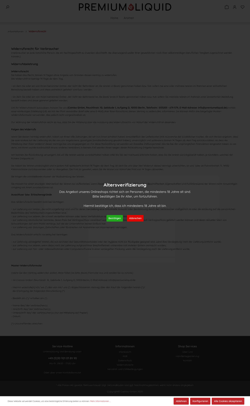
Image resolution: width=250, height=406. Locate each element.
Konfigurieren (200, 401)
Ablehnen (181, 401)
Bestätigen (114, 218)
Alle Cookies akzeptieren (228, 401)
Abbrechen (135, 218)
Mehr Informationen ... (100, 401)
